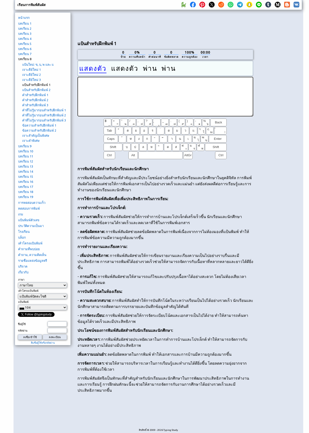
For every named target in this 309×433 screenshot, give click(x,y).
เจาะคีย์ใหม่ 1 (31, 69)
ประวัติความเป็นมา (31, 225)
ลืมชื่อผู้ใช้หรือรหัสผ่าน (43, 342)
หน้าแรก (24, 17)
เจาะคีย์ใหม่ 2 (31, 74)
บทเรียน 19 (25, 197)
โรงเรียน (24, 231)
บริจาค (23, 266)
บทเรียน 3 (24, 33)
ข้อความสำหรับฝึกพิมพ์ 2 (39, 130)
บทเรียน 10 (25, 151)
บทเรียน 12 (25, 161)
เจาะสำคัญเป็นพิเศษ (35, 135)
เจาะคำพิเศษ (31, 140)
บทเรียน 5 (24, 43)
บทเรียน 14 (25, 171)
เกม (20, 214)
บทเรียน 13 (25, 166)
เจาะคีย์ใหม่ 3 (31, 79)
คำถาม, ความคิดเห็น (32, 254)
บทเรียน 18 (25, 191)
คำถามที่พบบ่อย (29, 249)
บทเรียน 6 (24, 48)
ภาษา (21, 279)
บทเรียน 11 (25, 156)
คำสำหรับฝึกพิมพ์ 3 (35, 105)
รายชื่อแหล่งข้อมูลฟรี (32, 260)
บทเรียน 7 (24, 54)
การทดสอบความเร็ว (31, 202)
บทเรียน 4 (24, 38)
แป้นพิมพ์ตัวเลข (28, 220)
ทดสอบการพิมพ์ (29, 208)
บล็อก (22, 237)
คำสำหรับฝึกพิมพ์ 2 (35, 100)
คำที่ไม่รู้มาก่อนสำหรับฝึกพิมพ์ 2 (44, 115)
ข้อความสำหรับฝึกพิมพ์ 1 (39, 125)
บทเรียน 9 (24, 146)
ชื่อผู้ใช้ (22, 324)
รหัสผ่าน (23, 330)
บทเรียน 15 (25, 176)
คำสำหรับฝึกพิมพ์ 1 (35, 95)
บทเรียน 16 (25, 181)
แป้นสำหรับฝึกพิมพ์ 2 (36, 90)
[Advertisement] (165, 24)
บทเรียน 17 (25, 186)
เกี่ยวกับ (23, 272)
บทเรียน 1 (24, 23)
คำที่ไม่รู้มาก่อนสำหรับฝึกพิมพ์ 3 (44, 120)
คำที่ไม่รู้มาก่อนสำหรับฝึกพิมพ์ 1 (44, 110)
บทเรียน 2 (24, 28)
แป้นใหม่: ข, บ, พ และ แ (38, 64)
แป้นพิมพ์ (23, 301)
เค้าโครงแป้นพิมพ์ (30, 243)
